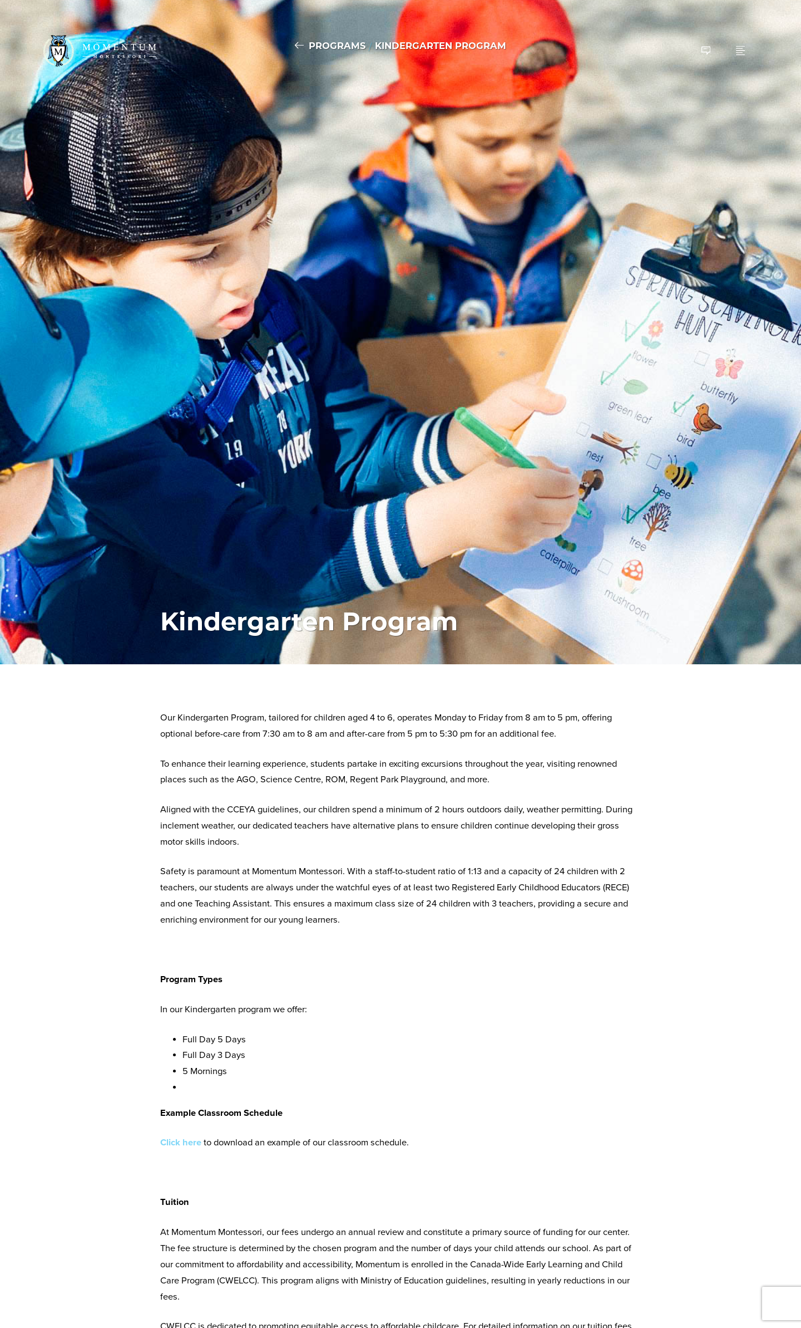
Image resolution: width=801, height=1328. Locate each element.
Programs (337, 46)
